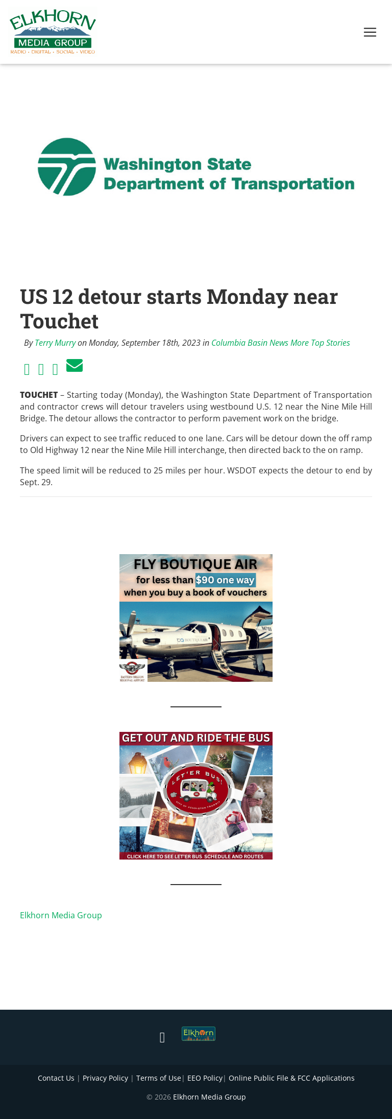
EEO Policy (205, 1078)
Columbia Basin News (249, 342)
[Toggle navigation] (370, 34)
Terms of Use (158, 1078)
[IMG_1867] (196, 794)
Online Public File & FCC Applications (292, 1078)
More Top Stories (320, 342)
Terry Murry (55, 342)
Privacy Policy (105, 1078)
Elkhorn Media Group (61, 915)
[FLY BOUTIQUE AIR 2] (196, 617)
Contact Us (56, 1078)
